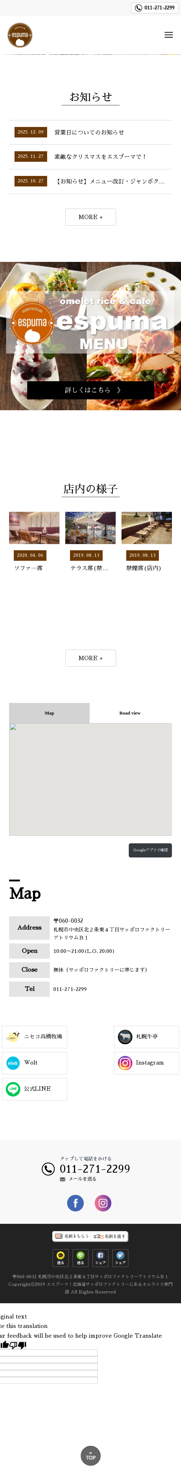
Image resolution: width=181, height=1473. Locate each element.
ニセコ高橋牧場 (34, 1037)
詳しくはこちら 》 (94, 390)
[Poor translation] (17, 1345)
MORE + (91, 217)
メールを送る (82, 1179)
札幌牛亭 (138, 1037)
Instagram (141, 1063)
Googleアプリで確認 (150, 850)
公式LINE (28, 1089)
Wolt (21, 1063)
